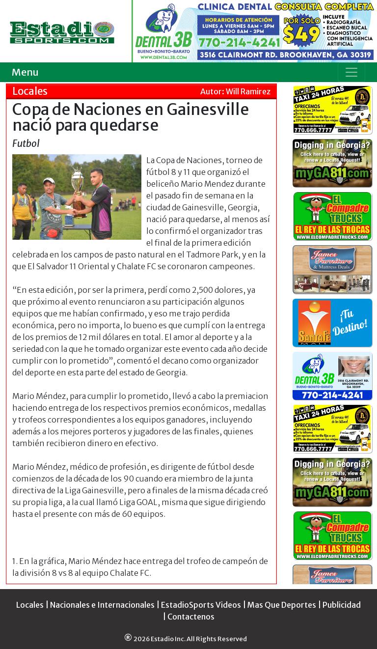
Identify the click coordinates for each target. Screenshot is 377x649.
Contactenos (191, 616)
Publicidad (342, 605)
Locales (30, 605)
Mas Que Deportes (281, 605)
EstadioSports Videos (201, 605)
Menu (25, 72)
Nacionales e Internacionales (102, 605)
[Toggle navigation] (351, 72)
